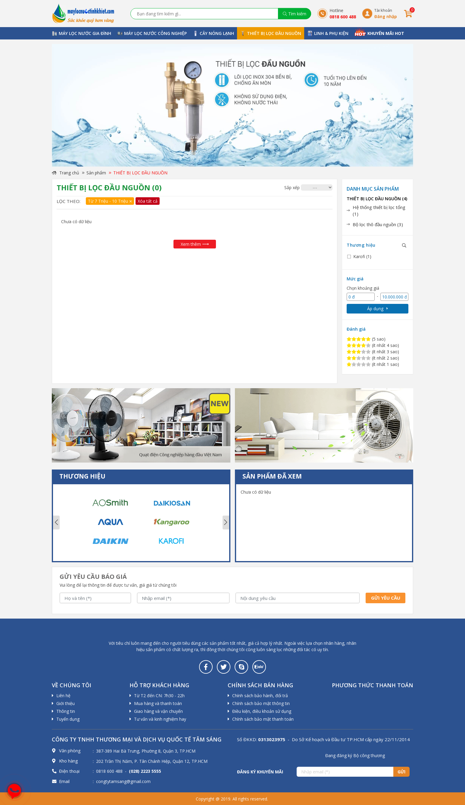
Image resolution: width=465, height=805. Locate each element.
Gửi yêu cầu (385, 598)
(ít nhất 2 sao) (373, 358)
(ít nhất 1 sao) (373, 364)
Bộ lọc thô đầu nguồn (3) (378, 224)
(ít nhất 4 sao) (373, 345)
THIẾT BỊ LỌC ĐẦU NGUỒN (140, 173)
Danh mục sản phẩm (373, 189)
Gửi (401, 772)
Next (226, 522)
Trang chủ (65, 173)
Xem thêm (195, 244)
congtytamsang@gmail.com (123, 781)
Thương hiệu (361, 245)
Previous (56, 522)
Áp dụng (377, 308)
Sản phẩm (96, 173)
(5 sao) (366, 339)
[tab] (377, 210)
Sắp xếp (292, 187)
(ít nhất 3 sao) (373, 351)
